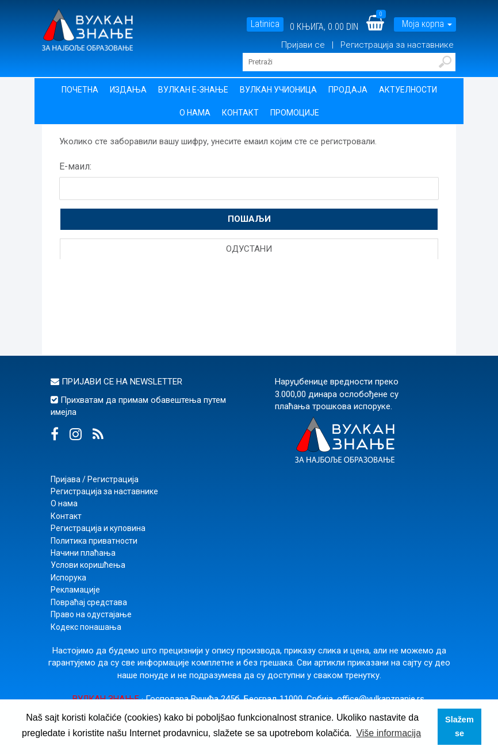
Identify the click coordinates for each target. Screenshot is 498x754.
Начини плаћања (83, 552)
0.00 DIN (343, 26)
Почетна (80, 89)
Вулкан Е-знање (193, 89)
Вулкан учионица (278, 89)
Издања (128, 89)
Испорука (68, 577)
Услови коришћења (88, 565)
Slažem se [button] (459, 726)
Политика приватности (94, 540)
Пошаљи (249, 219)
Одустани (249, 249)
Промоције (294, 112)
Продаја (347, 89)
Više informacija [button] (388, 733)
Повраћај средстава (89, 602)
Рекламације (75, 589)
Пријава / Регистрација (95, 479)
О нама (194, 112)
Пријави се (304, 45)
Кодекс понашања (86, 627)
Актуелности (408, 89)
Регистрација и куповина (98, 528)
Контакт (240, 112)
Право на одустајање (91, 614)
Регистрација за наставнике (397, 45)
